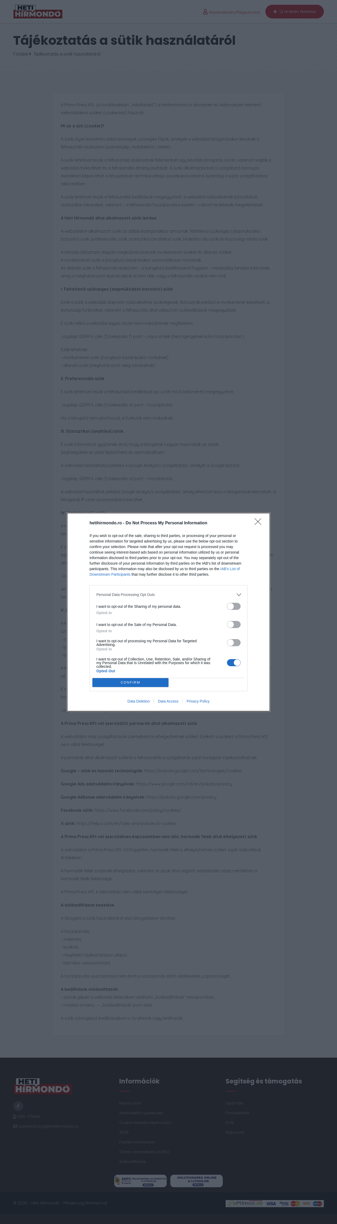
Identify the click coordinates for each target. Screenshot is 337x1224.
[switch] (234, 606)
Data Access (168, 701)
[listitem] (168, 595)
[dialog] (168, 612)
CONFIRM (130, 682)
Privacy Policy (198, 701)
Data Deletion (138, 701)
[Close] (260, 523)
